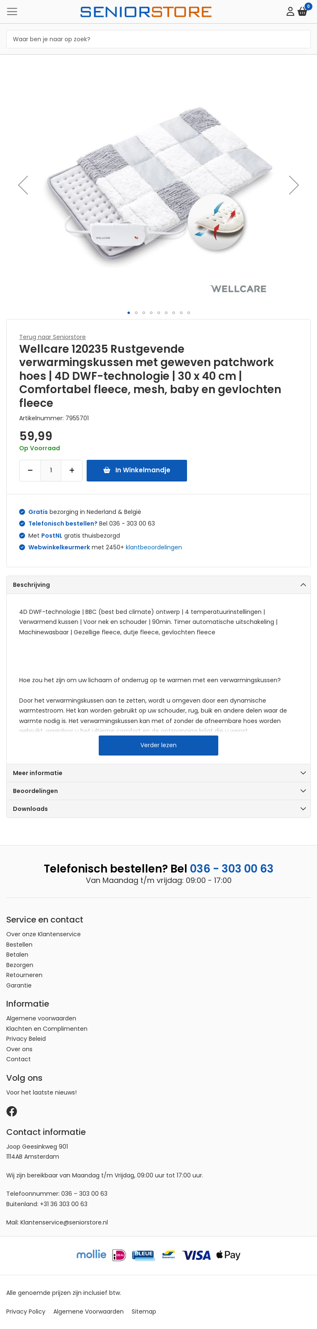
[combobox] (158, 39)
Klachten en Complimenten (46, 1029)
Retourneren (24, 975)
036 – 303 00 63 (84, 1193)
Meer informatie (37, 773)
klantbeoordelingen (154, 547)
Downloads (30, 809)
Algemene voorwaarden (41, 1018)
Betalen (17, 954)
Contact (18, 1059)
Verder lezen (158, 745)
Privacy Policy (25, 1311)
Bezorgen (19, 965)
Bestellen (19, 944)
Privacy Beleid (26, 1039)
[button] (23, 185)
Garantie (19, 985)
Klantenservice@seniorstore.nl (64, 1222)
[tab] (158, 584)
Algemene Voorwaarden (88, 1311)
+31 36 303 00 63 (63, 1204)
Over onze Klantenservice (43, 934)
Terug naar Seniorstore (52, 337)
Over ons (19, 1049)
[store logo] (146, 11)
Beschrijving (31, 585)
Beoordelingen (35, 791)
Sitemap (144, 1311)
